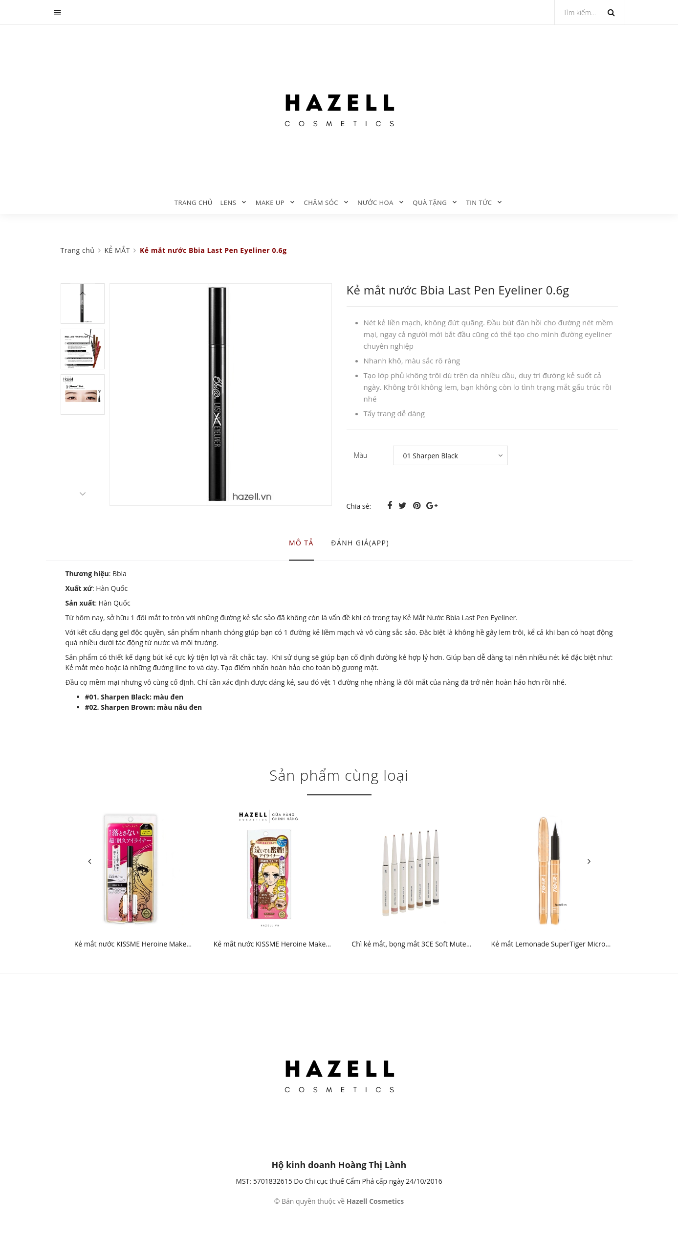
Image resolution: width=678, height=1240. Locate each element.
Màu (361, 455)
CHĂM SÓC (321, 202)
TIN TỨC (479, 202)
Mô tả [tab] (301, 542)
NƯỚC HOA (375, 202)
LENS (228, 202)
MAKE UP (270, 202)
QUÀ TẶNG (430, 202)
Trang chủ (194, 202)
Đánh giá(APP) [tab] (360, 542)
